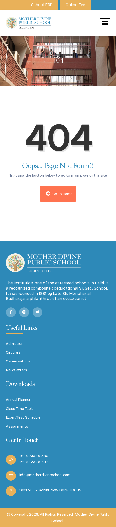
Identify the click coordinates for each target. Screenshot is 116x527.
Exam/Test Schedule (23, 417)
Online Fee (75, 4)
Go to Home (59, 193)
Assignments (17, 426)
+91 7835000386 (33, 456)
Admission (14, 343)
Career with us (18, 361)
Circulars (13, 352)
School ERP (41, 4)
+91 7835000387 (33, 462)
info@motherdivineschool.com (44, 475)
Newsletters (16, 370)
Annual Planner (18, 399)
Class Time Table (19, 408)
